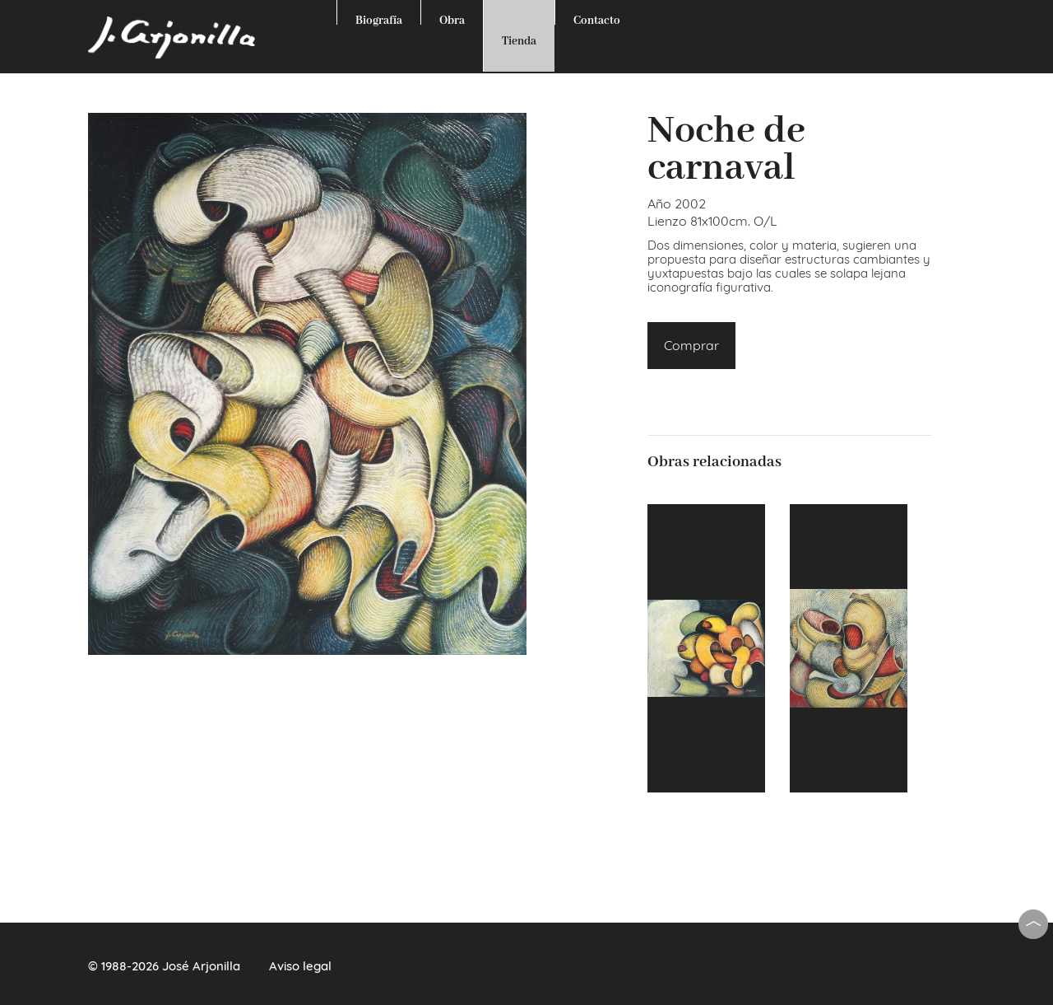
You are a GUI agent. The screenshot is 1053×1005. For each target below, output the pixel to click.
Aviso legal (300, 966)
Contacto (596, 19)
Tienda (519, 41)
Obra (452, 19)
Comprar (691, 345)
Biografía (378, 19)
